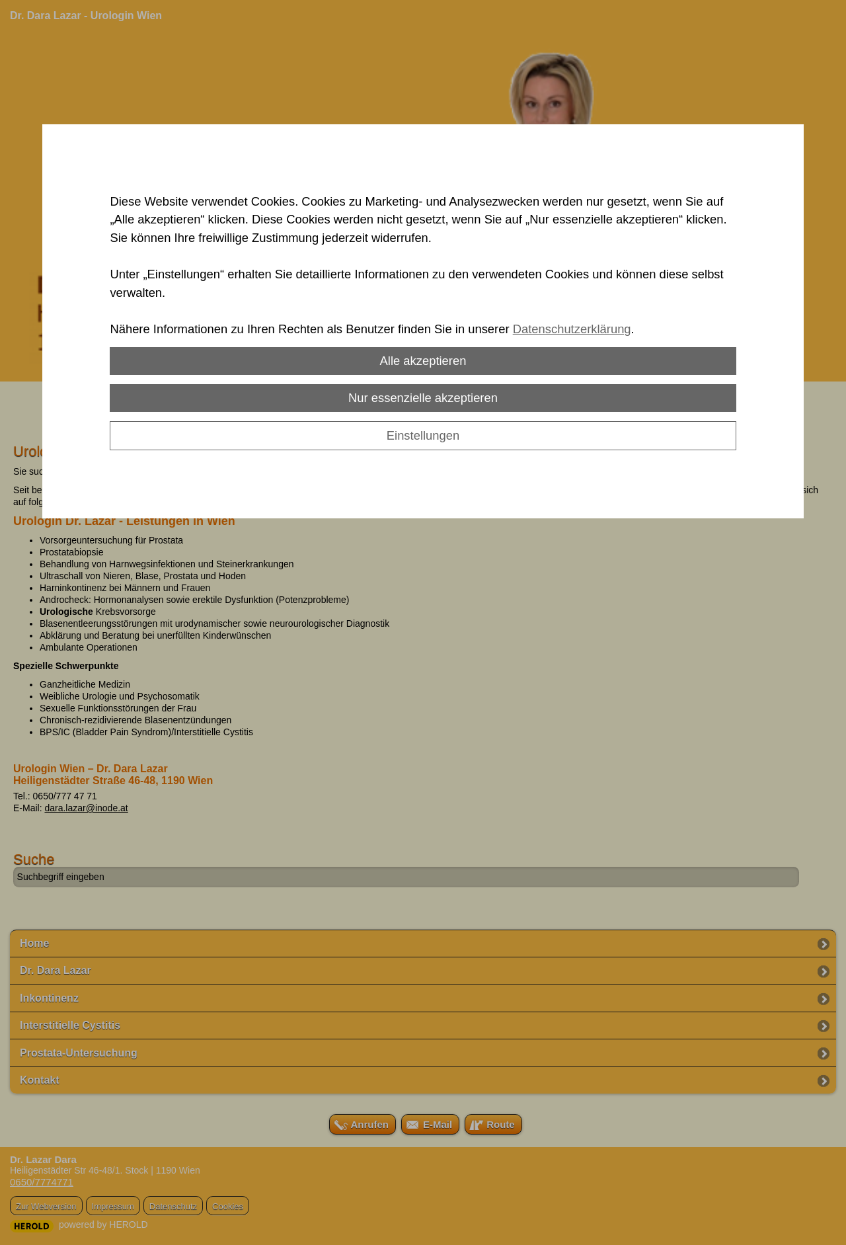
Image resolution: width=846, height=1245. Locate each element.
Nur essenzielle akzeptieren (423, 398)
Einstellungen (423, 435)
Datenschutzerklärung (572, 329)
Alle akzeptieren (423, 361)
